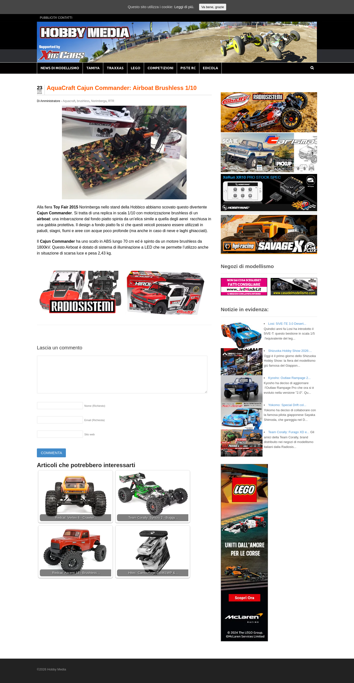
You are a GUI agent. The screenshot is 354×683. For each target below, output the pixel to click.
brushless (83, 101)
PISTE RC (188, 68)
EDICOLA (210, 68)
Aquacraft (69, 101)
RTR (111, 101)
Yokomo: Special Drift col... (287, 405)
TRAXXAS (115, 68)
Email (94, 420)
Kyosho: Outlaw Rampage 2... (289, 378)
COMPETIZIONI (160, 68)
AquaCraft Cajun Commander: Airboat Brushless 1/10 (122, 88)
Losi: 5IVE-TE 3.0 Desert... (287, 323)
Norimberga (99, 101)
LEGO (135, 68)
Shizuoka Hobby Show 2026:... (290, 351)
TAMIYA (93, 68)
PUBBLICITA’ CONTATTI (56, 17)
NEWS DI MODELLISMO (60, 68)
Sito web (89, 434)
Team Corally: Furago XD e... (289, 432)
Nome (94, 405)
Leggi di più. (184, 7)
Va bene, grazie (212, 7)
